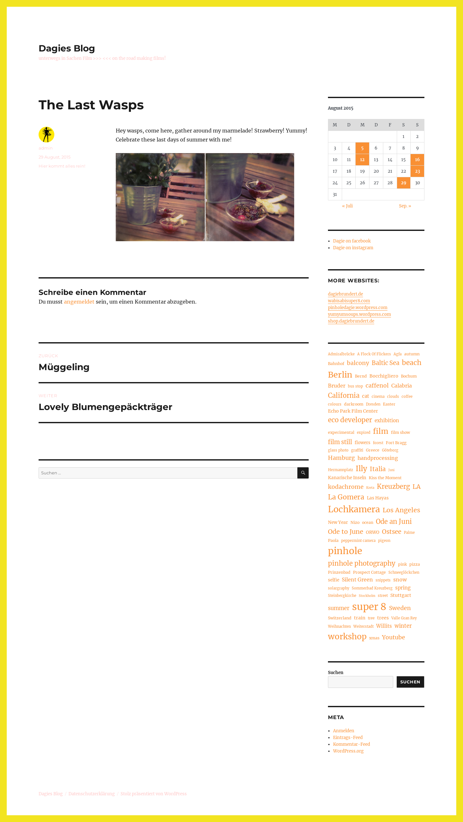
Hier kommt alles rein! (62, 166)
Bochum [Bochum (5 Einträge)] (409, 376)
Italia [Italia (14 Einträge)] (378, 469)
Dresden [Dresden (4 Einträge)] (373, 404)
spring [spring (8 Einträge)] (403, 588)
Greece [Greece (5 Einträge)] (372, 450)
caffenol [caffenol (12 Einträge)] (377, 385)
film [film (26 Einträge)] (380, 431)
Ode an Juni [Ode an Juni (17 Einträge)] (394, 521)
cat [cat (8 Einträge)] (365, 396)
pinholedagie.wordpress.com (357, 307)
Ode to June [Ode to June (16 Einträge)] (345, 531)
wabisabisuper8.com (349, 301)
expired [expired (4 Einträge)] (363, 432)
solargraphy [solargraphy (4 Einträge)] (338, 588)
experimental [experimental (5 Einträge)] (341, 432)
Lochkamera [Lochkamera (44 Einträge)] (354, 509)
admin (46, 148)
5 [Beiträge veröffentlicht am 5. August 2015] (362, 148)
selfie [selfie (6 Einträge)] (333, 580)
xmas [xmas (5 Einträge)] (374, 637)
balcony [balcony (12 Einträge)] (358, 363)
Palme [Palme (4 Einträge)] (409, 532)
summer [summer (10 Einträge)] (339, 608)
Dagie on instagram (353, 248)
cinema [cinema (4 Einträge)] (378, 396)
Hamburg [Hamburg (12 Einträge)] (341, 457)
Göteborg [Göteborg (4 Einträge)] (390, 450)
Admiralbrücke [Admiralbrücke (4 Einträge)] (341, 354)
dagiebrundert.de (345, 294)
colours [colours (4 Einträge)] (334, 404)
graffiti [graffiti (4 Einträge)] (357, 450)
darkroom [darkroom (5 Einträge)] (353, 404)
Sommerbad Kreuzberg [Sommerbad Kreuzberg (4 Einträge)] (372, 588)
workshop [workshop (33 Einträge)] (347, 637)
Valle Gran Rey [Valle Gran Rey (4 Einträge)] (404, 618)
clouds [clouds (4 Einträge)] (393, 396)
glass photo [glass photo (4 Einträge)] (338, 450)
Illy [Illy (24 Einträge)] (361, 468)
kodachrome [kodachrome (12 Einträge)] (346, 486)
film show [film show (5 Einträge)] (400, 432)
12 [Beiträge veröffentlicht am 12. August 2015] (362, 159)
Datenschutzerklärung (91, 794)
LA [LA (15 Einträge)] (417, 486)
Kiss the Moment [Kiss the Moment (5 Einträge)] (385, 477)
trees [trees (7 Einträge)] (383, 618)
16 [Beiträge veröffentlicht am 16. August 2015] (417, 159)
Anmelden (343, 731)
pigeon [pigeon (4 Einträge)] (384, 540)
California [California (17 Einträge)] (343, 395)
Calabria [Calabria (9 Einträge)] (401, 385)
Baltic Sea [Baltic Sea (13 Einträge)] (385, 363)
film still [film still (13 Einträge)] (340, 442)
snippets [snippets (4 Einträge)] (383, 580)
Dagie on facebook (352, 241)
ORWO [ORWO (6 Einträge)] (372, 532)
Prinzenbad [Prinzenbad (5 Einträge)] (339, 572)
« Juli (347, 206)
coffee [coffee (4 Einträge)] (407, 396)
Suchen (335, 672)
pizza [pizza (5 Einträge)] (414, 564)
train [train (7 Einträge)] (359, 618)
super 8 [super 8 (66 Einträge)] (369, 607)
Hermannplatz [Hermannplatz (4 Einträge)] (340, 470)
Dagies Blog (67, 48)
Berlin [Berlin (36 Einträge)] (340, 375)
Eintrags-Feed (348, 737)
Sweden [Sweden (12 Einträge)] (400, 608)
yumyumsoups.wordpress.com (359, 314)
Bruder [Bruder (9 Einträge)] (336, 385)
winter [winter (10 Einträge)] (403, 626)
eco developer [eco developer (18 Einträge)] (350, 420)
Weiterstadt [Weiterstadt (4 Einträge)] (363, 626)
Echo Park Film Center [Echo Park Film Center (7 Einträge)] (353, 411)
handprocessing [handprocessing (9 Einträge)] (378, 458)
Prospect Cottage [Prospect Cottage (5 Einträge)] (369, 572)
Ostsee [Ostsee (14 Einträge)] (391, 531)
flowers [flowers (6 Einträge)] (362, 442)
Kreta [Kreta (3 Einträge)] (370, 488)
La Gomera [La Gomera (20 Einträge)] (346, 497)
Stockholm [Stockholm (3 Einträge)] (367, 596)
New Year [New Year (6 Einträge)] (338, 522)
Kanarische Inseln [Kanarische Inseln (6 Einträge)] (347, 477)
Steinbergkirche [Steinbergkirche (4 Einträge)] (342, 595)
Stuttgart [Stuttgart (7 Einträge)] (400, 595)
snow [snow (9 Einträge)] (400, 579)
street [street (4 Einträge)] (383, 595)
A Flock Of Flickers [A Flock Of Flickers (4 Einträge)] (374, 354)
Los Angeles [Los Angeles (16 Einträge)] (401, 510)
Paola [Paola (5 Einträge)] (333, 540)
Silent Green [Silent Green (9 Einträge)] (357, 579)
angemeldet (79, 301)
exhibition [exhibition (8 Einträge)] (387, 420)
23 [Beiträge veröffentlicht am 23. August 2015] (417, 171)
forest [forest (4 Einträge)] (378, 443)
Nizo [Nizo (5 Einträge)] (354, 522)
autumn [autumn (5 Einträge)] (412, 354)
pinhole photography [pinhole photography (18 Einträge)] (361, 563)
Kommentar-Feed (351, 744)
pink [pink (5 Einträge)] (402, 564)
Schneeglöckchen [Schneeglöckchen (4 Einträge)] (403, 572)
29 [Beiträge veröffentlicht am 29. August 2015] (403, 183)
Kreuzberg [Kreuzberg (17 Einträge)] (393, 486)
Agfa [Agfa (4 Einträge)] (398, 354)
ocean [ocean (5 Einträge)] (367, 522)
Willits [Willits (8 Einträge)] (384, 626)
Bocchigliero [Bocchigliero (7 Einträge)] (383, 376)
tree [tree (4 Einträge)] (371, 618)
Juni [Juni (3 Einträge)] (391, 470)
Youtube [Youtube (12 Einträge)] (393, 637)
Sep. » (405, 206)
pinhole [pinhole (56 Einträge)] (345, 551)
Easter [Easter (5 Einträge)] (389, 404)
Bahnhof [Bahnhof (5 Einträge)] (336, 363)
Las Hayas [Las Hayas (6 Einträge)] (378, 498)
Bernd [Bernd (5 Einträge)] (361, 376)
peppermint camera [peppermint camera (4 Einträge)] (358, 540)
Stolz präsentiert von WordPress (154, 794)
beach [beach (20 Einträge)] (412, 362)
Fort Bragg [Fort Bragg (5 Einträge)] (396, 442)
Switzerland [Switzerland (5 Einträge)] (339, 618)
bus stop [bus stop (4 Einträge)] (355, 386)
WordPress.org (348, 751)
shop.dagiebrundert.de (351, 321)
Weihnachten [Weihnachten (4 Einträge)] (339, 626)
